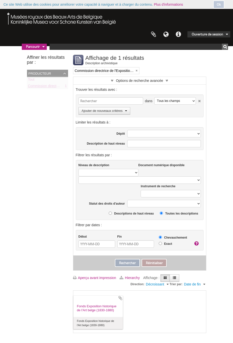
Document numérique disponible (161, 165)
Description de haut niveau (106, 143)
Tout (31, 80)
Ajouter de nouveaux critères (104, 111)
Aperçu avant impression (94, 278)
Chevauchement (173, 237)
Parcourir (33, 46)
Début (82, 236)
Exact (165, 244)
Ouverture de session (207, 34)
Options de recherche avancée (139, 81)
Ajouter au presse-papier (120, 298)
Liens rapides (178, 34)
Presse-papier (153, 34)
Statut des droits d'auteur (107, 203)
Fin (119, 236)
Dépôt (120, 133)
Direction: (137, 284)
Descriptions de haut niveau (131, 213)
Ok (219, 4)
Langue (166, 34)
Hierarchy (130, 278)
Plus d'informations (168, 4)
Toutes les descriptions (179, 213)
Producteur (39, 73)
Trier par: (176, 284)
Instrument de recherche (158, 186)
